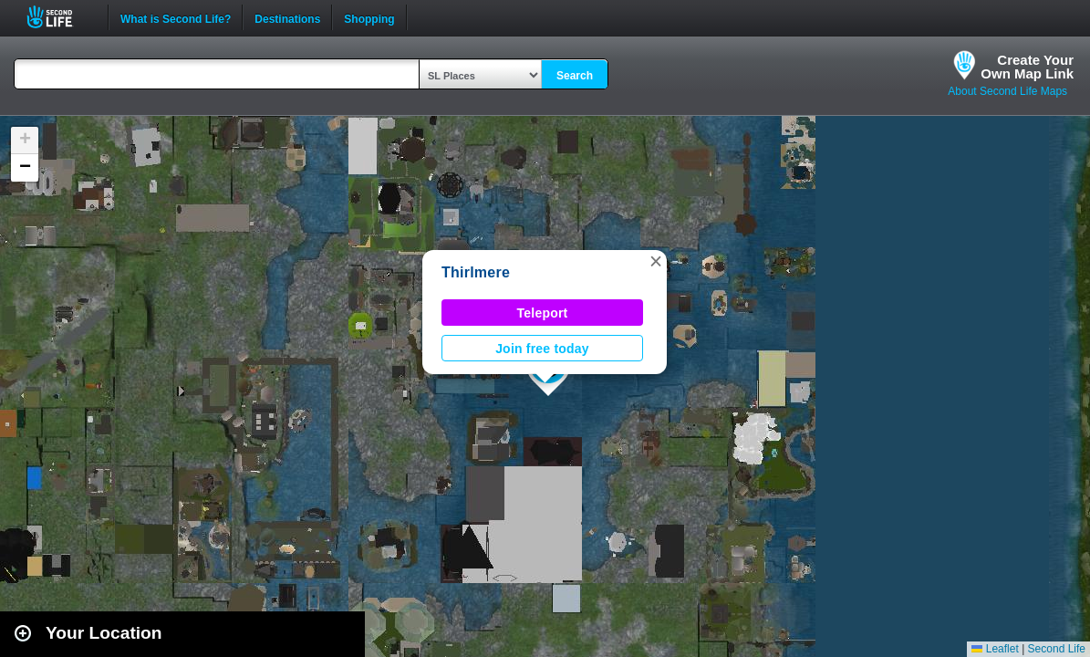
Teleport (542, 313)
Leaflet (994, 648)
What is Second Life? (175, 17)
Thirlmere (475, 272)
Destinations (287, 17)
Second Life (60, 17)
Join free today (542, 348)
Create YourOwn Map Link (1027, 66)
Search (574, 75)
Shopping (369, 17)
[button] (656, 261)
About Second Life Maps (1007, 91)
